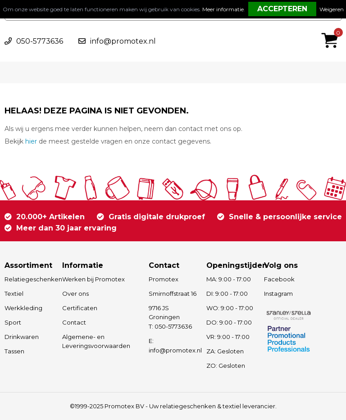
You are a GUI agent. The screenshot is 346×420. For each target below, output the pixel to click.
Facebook (279, 279)
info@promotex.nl (123, 41)
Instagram (278, 293)
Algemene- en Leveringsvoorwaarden (96, 341)
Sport (13, 322)
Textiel (14, 293)
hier (31, 141)
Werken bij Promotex (93, 279)
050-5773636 (39, 41)
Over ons (75, 293)
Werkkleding (23, 308)
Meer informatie (223, 9)
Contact (74, 322)
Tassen (14, 351)
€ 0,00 (332, 28)
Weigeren (331, 9)
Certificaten (79, 308)
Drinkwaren (22, 336)
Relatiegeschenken (29, 279)
